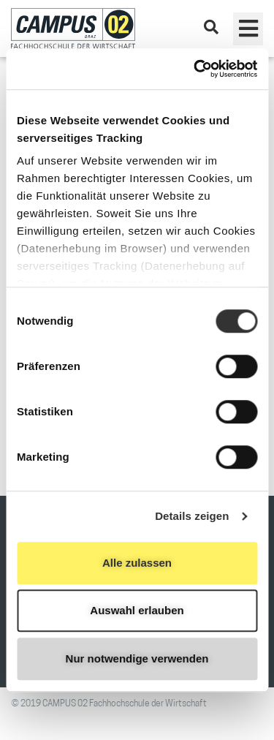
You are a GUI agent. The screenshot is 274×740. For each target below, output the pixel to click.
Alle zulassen (137, 562)
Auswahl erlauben (136, 610)
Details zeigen (192, 516)
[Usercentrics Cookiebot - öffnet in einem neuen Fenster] (195, 68)
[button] (248, 28)
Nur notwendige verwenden (137, 658)
